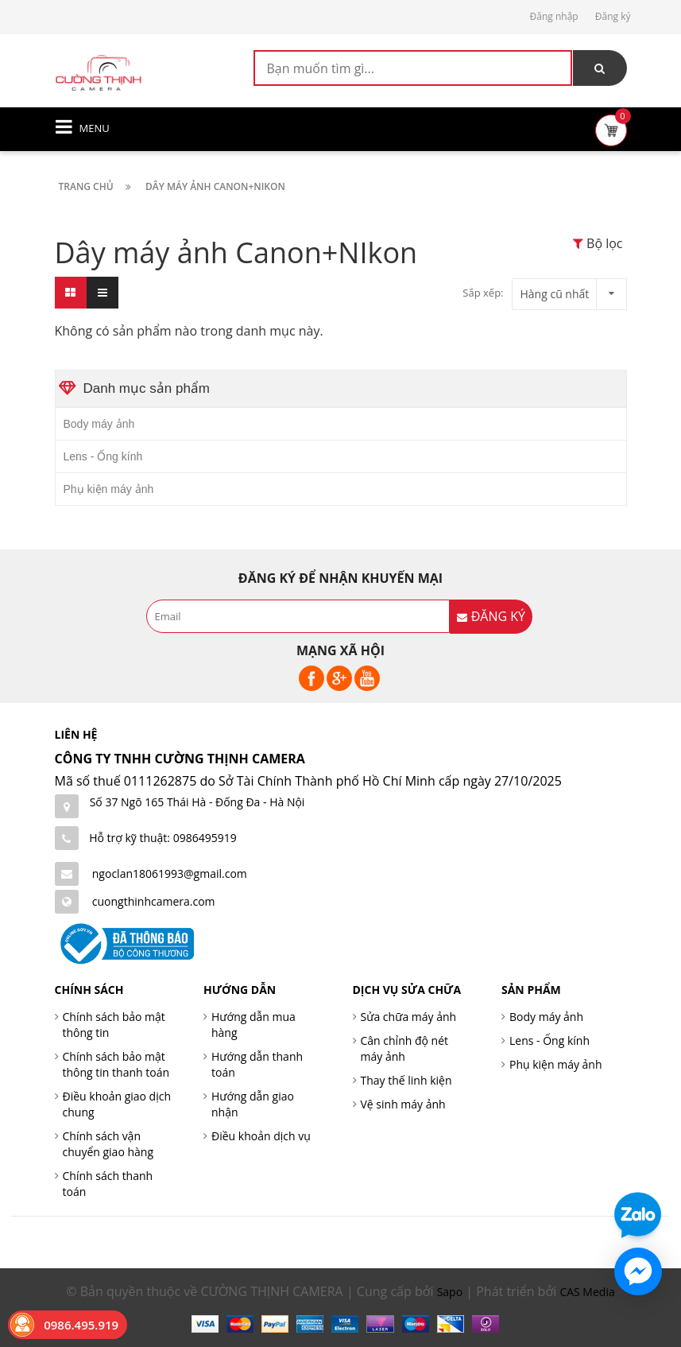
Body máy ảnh (99, 423)
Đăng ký (613, 16)
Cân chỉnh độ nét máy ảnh (405, 1048)
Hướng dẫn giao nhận (252, 1104)
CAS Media (586, 1291)
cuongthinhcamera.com (153, 901)
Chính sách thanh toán (108, 1183)
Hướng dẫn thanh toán (257, 1064)
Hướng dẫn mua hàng (253, 1024)
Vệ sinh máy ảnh (403, 1104)
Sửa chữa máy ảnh (409, 1016)
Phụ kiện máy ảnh (109, 489)
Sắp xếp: (482, 292)
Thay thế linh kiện (406, 1080)
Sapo (449, 1291)
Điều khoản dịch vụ (261, 1135)
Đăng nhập (554, 16)
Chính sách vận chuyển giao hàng (108, 1143)
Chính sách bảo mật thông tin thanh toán (116, 1064)
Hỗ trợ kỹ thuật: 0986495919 (163, 837)
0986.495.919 (81, 1325)
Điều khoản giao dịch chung (117, 1104)
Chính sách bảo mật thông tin (114, 1024)
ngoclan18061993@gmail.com (169, 873)
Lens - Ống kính (103, 456)
